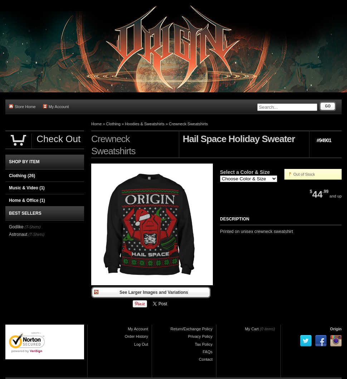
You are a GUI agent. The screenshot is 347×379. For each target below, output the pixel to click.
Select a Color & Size (245, 172)
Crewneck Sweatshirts (188, 124)
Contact (205, 359)
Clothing (113, 124)
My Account (56, 106)
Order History (136, 336)
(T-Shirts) (33, 227)
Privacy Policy (200, 336)
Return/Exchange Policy (191, 329)
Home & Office (27, 200)
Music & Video (27, 187)
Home (96, 124)
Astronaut (18, 234)
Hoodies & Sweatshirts (145, 124)
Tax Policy (203, 344)
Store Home (22, 106)
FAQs (207, 352)
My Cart (252, 329)
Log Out (141, 344)
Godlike (16, 226)
